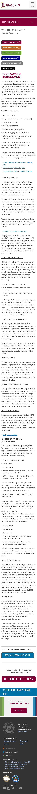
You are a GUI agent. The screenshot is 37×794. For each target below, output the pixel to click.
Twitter (13, 788)
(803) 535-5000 (22, 731)
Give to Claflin (18, 711)
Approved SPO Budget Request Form (15, 231)
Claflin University (10, 4)
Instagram (8, 788)
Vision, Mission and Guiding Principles (14, 766)
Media (22, 744)
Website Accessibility (16, 762)
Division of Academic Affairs (14, 30)
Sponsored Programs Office (10, 33)
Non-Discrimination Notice (11, 764)
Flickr (4, 788)
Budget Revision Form (10, 435)
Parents (6, 744)
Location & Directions (11, 752)
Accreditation (23, 764)
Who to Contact (10, 748)
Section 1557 (27, 762)
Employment (24, 741)
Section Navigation (10, 22)
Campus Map (9, 756)
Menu (32, 6)
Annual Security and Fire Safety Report (14, 768)
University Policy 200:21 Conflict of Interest (17, 171)
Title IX (6, 762)
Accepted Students (10, 741)
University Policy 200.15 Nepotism (14, 168)
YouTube (20, 788)
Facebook (17, 788)
